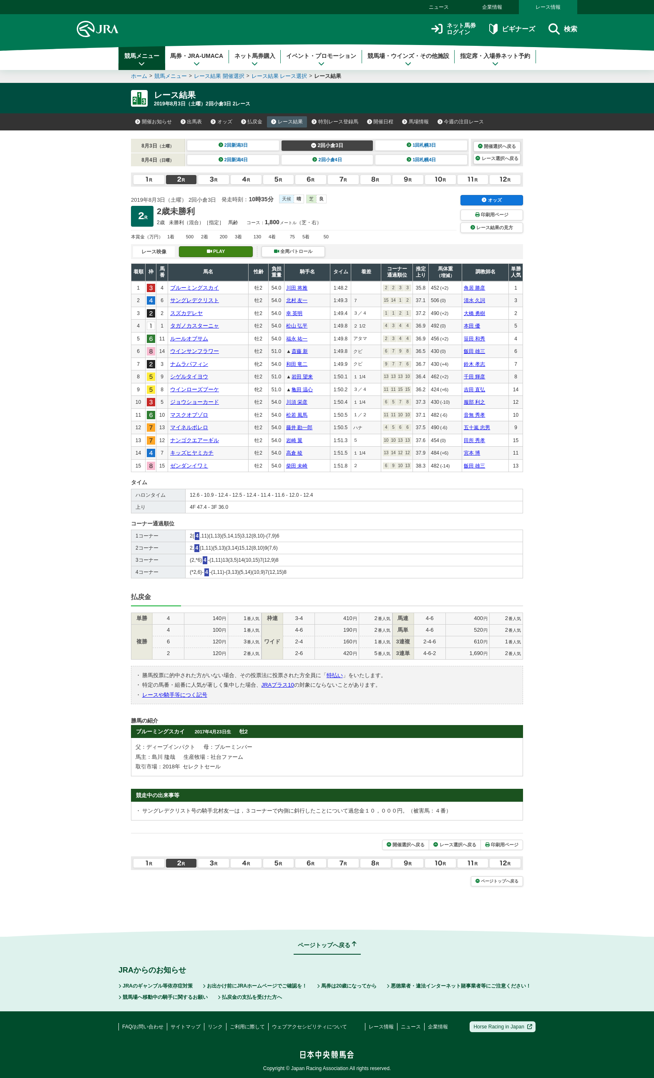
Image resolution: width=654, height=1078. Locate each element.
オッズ (221, 122)
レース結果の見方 (491, 227)
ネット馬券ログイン (453, 29)
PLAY (216, 251)
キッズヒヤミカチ (192, 453)
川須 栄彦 (296, 402)
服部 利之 (474, 402)
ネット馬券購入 (254, 60)
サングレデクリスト (194, 300)
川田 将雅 (296, 288)
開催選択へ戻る (497, 146)
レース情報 (548, 7)
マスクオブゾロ (189, 415)
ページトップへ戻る (496, 881)
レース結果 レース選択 (279, 76)
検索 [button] (562, 29)
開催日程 (380, 122)
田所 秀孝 (474, 440)
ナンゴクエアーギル (194, 440)
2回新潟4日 (233, 159)
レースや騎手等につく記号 (174, 695)
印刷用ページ (491, 214)
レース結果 (287, 122)
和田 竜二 (296, 364)
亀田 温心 (302, 390)
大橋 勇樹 (474, 313)
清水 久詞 (474, 300)
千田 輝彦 (474, 377)
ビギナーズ (512, 29)
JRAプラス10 (278, 685)
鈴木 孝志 (474, 364)
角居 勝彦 (474, 288)
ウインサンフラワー (194, 351)
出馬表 (191, 122)
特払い (335, 675)
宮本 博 (472, 453)
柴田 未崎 (296, 466)
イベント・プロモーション (321, 60)
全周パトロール (293, 251)
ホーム (139, 76)
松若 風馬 (296, 415)
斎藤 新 (300, 351)
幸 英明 (294, 313)
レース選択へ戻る (496, 158)
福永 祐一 (296, 339)
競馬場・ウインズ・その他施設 (408, 60)
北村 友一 (296, 300)
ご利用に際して (247, 1027)
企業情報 (492, 7)
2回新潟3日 (233, 145)
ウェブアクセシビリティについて (309, 1027)
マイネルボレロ (189, 427)
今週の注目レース (461, 122)
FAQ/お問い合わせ (143, 1027)
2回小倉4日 (327, 159)
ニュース (439, 7)
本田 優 (472, 326)
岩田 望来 (302, 377)
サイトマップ (186, 1027)
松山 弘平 (296, 326)
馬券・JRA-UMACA (196, 60)
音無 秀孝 (474, 415)
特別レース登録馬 (335, 122)
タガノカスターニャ (194, 326)
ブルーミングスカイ (194, 288)
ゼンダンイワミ (189, 466)
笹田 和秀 (474, 339)
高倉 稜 (294, 453)
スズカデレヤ (186, 313)
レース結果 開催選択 (219, 76)
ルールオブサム (189, 338)
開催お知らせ (153, 122)
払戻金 (252, 122)
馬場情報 (415, 122)
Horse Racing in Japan (502, 1027)
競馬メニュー (141, 60)
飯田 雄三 (474, 351)
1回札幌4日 (421, 159)
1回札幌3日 (421, 145)
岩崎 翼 (294, 440)
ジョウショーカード (194, 402)
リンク (215, 1027)
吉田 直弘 (474, 390)
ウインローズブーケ (194, 389)
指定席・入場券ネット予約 (495, 60)
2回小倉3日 (327, 145)
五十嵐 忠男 (477, 427)
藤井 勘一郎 (299, 427)
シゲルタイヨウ (189, 376)
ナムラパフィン (189, 364)
